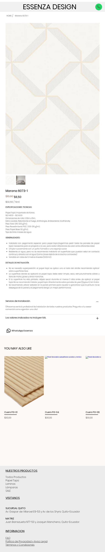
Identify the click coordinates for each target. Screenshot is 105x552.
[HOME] (9, 16)
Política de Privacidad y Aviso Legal (26, 541)
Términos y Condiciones (20, 545)
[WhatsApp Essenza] (19, 331)
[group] (52, 388)
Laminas (10, 484)
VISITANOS (13, 498)
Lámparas (12, 487)
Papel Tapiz (12, 480)
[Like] (98, 7)
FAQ (8, 538)
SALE (8, 491)
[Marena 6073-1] (21, 16)
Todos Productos (16, 477)
